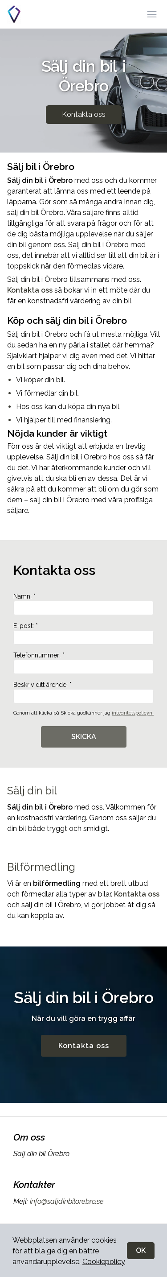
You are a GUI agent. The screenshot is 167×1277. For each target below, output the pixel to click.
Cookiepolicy (103, 1261)
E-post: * (83, 633)
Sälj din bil (32, 790)
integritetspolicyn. (133, 713)
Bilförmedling (41, 866)
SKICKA (83, 736)
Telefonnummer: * (83, 663)
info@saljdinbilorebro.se (66, 1201)
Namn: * (83, 604)
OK (141, 1250)
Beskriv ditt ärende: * (83, 692)
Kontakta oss (84, 114)
